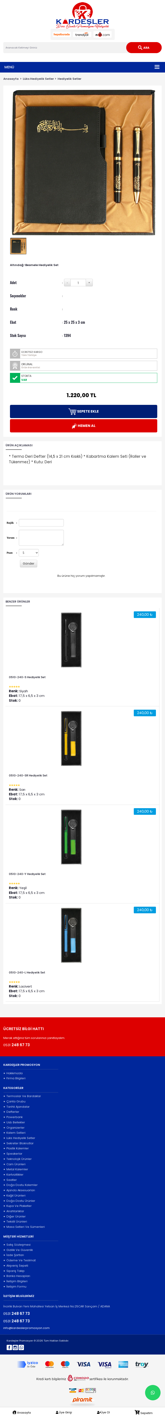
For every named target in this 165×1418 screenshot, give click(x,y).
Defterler (11, 1112)
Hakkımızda (13, 1073)
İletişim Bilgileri (15, 1281)
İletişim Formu (14, 1287)
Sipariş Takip (14, 1271)
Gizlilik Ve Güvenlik (18, 1250)
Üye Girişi (64, 1412)
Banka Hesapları (16, 1276)
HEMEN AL (83, 426)
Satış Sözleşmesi (17, 1245)
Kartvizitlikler (13, 1175)
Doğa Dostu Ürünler (19, 1201)
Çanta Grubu (14, 1102)
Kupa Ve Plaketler (17, 1206)
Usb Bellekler (14, 1122)
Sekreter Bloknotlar (18, 1143)
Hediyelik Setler (70, 79)
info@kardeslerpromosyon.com (26, 1328)
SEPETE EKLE (83, 411)
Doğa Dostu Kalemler (20, 1185)
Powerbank (13, 1117)
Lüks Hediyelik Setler (38, 79)
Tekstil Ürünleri (15, 1222)
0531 (16, 1045)
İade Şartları (13, 1255)
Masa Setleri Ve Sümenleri (24, 1227)
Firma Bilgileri (14, 1078)
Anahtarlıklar (13, 1211)
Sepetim (144, 1412)
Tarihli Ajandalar (16, 1107)
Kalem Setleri (14, 1133)
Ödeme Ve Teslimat (19, 1260)
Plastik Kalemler (16, 1148)
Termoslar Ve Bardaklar (22, 1096)
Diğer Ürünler (14, 1217)
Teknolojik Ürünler (17, 1159)
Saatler (10, 1180)
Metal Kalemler (15, 1169)
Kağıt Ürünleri (14, 1196)
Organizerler (14, 1128)
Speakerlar (12, 1154)
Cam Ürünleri (14, 1164)
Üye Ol (103, 1412)
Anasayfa (11, 79)
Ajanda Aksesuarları (19, 1190)
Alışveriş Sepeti (15, 1266)
